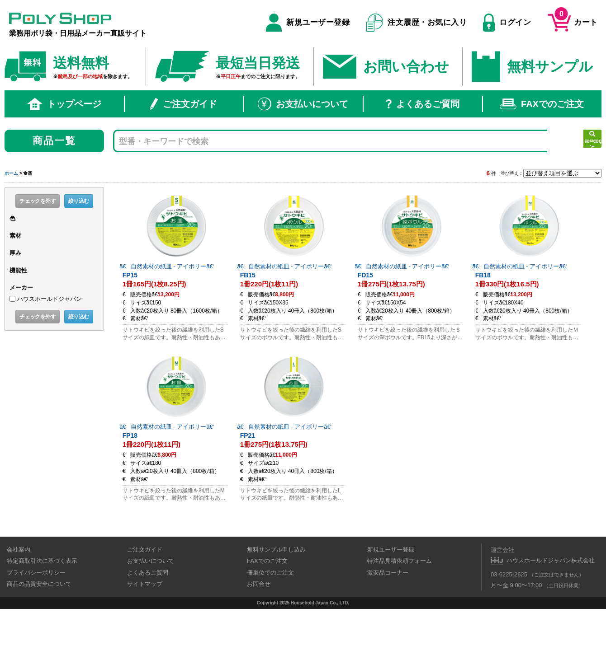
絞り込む (78, 201)
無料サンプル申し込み (276, 599)
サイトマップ (144, 634)
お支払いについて (303, 104)
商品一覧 (54, 140)
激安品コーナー (387, 622)
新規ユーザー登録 (308, 23)
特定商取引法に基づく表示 (42, 611)
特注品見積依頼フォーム (399, 611)
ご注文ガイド (183, 104)
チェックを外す (37, 201)
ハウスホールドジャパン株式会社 (551, 610)
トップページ (64, 104)
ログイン (507, 23)
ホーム (11, 173)
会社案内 (18, 599)
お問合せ (258, 634)
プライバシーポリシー (36, 622)
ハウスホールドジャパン (49, 298)
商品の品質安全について (39, 634)
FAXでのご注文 (542, 104)
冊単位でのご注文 (270, 622)
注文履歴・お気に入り (416, 23)
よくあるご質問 (422, 104)
